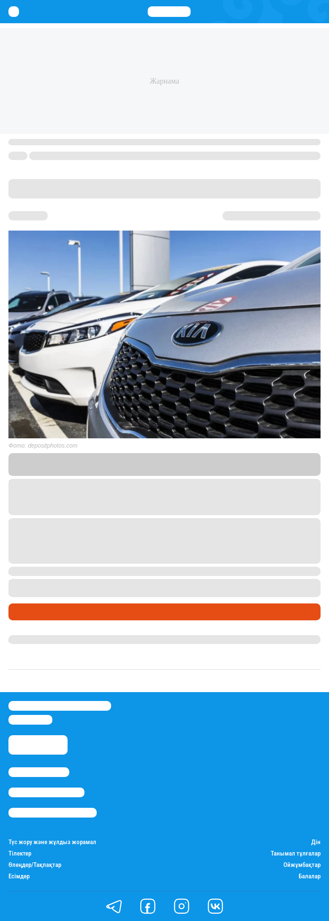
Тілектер (19, 853)
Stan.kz (245, 464)
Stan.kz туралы (38, 772)
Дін (316, 842)
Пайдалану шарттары (52, 813)
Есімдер (19, 876)
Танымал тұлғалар (296, 853)
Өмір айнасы (31, 612)
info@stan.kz (30, 720)
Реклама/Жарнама (46, 792)
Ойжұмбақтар (302, 865)
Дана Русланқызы (37, 639)
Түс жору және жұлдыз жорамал (52, 842)
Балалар (310, 876)
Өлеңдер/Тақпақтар (34, 865)
